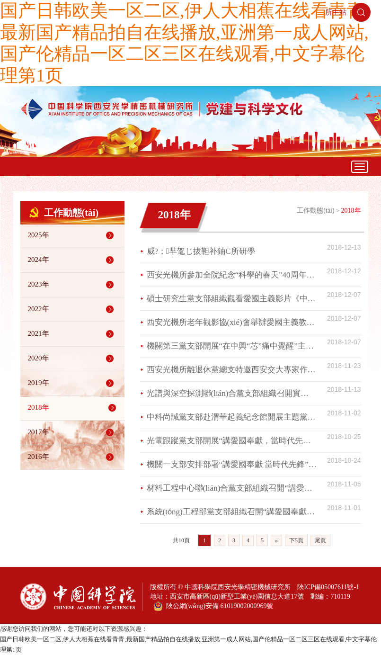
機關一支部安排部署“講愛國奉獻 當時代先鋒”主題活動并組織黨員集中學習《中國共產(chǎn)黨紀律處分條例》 (232, 464)
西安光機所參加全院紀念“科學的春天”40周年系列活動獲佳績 (232, 274)
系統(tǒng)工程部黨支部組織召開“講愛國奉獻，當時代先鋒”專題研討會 (232, 511)
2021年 (72, 334)
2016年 (72, 457)
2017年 (72, 432)
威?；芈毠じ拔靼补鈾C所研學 (201, 251)
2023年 (72, 284)
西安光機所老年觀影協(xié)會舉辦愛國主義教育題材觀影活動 (232, 322)
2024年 (72, 260)
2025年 (72, 235)
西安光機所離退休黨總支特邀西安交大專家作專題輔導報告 (232, 369)
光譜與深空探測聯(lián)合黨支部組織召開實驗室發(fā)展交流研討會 (232, 393)
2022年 (72, 309)
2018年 (73, 407)
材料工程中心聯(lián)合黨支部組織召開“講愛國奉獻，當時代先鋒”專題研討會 (232, 488)
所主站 (335, 12)
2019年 (72, 383)
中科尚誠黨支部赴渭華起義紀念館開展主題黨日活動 (232, 417)
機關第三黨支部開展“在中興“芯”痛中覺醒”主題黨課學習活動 (232, 345)
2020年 (72, 358)
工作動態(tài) (315, 210)
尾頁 (320, 540)
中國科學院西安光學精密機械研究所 (238, 587)
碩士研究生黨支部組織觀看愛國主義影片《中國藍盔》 (232, 298)
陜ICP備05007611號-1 (328, 587)
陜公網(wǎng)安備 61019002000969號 (213, 606)
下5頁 (296, 540)
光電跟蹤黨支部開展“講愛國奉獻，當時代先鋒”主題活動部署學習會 (232, 440)
